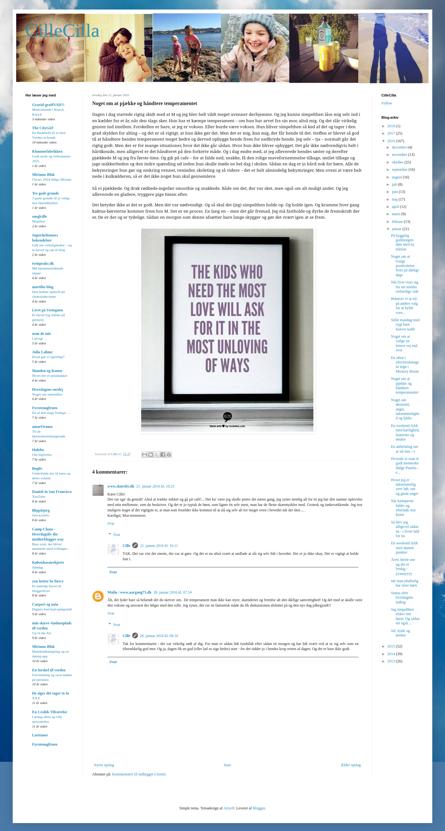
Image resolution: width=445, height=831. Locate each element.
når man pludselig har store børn (404, 583)
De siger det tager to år (50, 693)
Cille (126, 545)
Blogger (259, 808)
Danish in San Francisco (52, 491)
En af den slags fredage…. (51, 413)
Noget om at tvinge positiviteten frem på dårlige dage (405, 265)
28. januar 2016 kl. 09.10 (159, 636)
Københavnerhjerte (48, 562)
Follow (386, 103)
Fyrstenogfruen (44, 408)
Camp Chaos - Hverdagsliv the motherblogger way (48, 534)
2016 (391, 141)
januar (397, 229)
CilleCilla (62, 30)
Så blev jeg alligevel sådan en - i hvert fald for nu (405, 529)
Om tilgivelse (42, 454)
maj (395, 199)
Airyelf (228, 808)
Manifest (38, 221)
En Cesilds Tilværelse (49, 712)
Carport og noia (45, 604)
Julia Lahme (42, 352)
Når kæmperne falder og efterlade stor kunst (403, 508)
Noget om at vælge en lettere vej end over (404, 343)
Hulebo (38, 450)
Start (227, 765)
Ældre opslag (350, 765)
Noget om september (47, 394)
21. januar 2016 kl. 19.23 (155, 486)
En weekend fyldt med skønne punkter (404, 548)
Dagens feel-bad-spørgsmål (52, 609)
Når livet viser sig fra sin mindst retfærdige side (405, 287)
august (397, 177)
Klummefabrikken (47, 151)
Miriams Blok (43, 174)
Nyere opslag (104, 765)
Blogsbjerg (41, 510)
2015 (391, 646)
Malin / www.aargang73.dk (129, 592)
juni (395, 191)
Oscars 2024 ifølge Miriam (51, 179)
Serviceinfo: (41, 515)
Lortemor (40, 735)
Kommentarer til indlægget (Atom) (139, 774)
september (400, 169)
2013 (391, 661)
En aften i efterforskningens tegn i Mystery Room (405, 365)
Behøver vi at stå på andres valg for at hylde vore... (404, 305)
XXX (36, 698)
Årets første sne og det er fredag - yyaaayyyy (403, 566)
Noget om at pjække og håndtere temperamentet (404, 385)
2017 (391, 133)
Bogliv (37, 468)
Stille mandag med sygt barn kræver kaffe (405, 324)
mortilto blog (42, 287)
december (400, 147)
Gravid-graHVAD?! (48, 105)
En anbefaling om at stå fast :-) (404, 448)
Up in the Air (41, 633)
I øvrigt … (39, 338)
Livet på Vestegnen (47, 310)
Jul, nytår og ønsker (400, 632)
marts (396, 214)
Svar (110, 523)
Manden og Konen (47, 371)
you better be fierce (48, 581)
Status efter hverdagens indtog (402, 597)
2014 (391, 654)
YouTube (38, 496)
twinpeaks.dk (43, 263)
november (400, 154)
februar (398, 221)
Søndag (37, 567)
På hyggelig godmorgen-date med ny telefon (402, 242)
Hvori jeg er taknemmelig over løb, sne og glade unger (404, 487)
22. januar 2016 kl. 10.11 (159, 545)
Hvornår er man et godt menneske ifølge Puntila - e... (405, 465)
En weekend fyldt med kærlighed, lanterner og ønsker (405, 432)
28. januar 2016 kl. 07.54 (173, 592)
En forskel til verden (48, 670)
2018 (391, 126)
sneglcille (39, 216)
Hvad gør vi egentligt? (48, 357)
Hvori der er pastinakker (49, 375)
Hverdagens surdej (47, 389)
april (396, 206)
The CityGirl (42, 128)
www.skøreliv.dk (120, 486)
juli (395, 184)
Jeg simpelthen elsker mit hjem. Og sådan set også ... (405, 616)
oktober (398, 162)
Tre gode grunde (45, 193)
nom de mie (41, 333)
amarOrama (42, 426)
